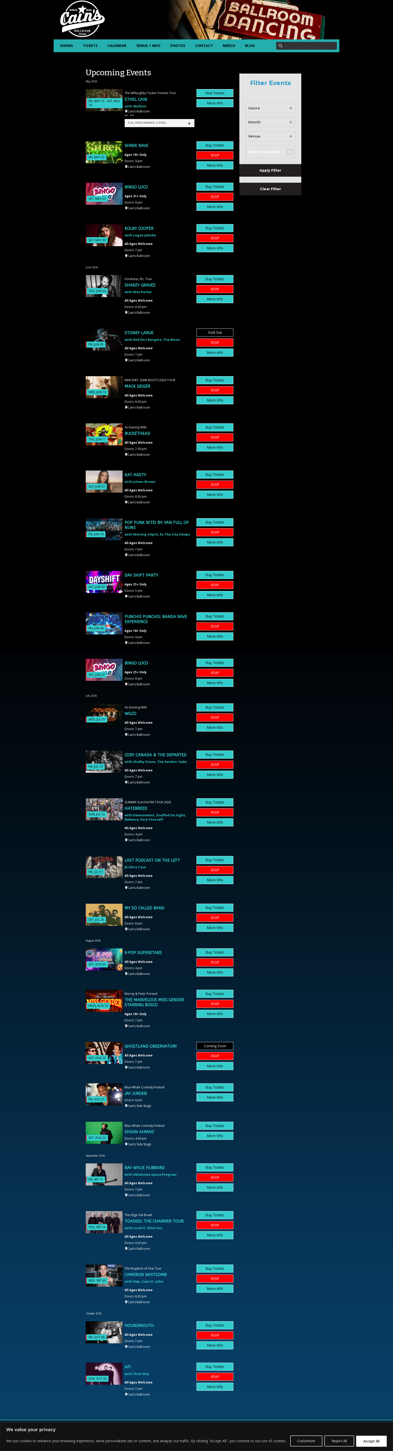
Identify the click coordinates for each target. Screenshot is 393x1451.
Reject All (339, 1441)
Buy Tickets (215, 145)
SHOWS (66, 45)
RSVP (215, 155)
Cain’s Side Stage (139, 1106)
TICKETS (90, 45)
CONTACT (204, 45)
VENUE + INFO (148, 45)
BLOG (250, 45)
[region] (196, 1436)
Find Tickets (215, 93)
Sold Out (215, 332)
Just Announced (264, 152)
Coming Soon (215, 1045)
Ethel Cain (136, 99)
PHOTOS (177, 45)
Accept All (371, 1441)
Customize (306, 1441)
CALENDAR (117, 45)
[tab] (159, 123)
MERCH (229, 45)
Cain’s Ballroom (139, 111)
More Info (215, 103)
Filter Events (270, 83)
